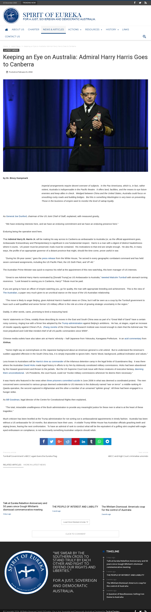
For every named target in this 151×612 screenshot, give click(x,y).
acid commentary (132, 338)
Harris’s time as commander (49, 361)
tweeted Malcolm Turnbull (114, 277)
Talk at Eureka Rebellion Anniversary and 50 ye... (59, 2)
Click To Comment (75, 534)
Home (5, 46)
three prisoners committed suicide (63, 380)
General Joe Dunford (16, 216)
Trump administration (72, 323)
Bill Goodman (12, 399)
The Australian (10, 292)
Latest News (15, 46)
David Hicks (29, 365)
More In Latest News (35, 464)
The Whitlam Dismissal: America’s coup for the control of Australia (123, 508)
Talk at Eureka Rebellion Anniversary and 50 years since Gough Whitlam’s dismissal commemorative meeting (25, 506)
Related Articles (12, 464)
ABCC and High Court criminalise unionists (114, 454)
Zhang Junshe (50, 327)
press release (48, 258)
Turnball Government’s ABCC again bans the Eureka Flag (37, 454)
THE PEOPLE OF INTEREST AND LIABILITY (75, 506)
